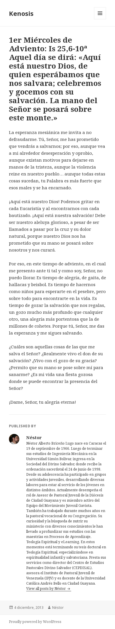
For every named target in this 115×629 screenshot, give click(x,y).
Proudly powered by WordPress (35, 621)
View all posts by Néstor (46, 588)
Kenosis (21, 13)
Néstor (58, 607)
